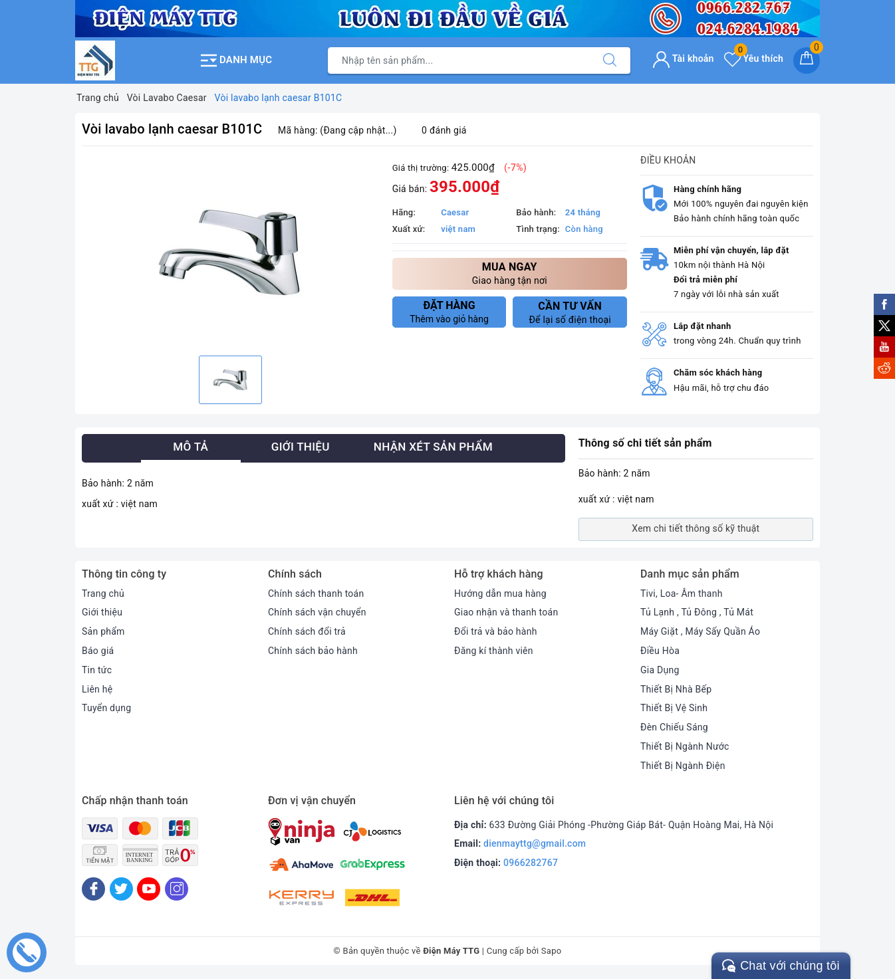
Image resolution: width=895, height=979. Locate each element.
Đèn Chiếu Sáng (674, 727)
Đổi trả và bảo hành (495, 631)
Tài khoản (683, 58)
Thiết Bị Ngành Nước (684, 746)
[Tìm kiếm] (609, 60)
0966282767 (530, 862)
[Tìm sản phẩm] (459, 60)
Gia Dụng (660, 670)
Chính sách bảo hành (313, 650)
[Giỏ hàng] (806, 60)
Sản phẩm (103, 631)
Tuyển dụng (106, 708)
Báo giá (98, 650)
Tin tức (97, 670)
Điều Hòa (660, 650)
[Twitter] (121, 889)
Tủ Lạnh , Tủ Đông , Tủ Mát (696, 612)
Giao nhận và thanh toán (506, 612)
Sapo (551, 951)
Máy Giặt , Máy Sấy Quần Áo (700, 631)
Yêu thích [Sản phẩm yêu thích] (753, 58)
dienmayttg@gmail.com (534, 843)
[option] (230, 253)
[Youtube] (148, 889)
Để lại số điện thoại (570, 312)
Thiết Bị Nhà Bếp (675, 689)
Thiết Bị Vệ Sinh (673, 708)
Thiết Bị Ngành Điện (682, 765)
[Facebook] (93, 889)
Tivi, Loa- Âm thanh (681, 593)
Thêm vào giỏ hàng (449, 311)
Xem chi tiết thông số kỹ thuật (695, 528)
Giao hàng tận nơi (510, 273)
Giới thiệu (102, 612)
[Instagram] (176, 889)
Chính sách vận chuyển (317, 612)
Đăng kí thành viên (493, 650)
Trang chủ (103, 593)
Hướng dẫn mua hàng (500, 593)
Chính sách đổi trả (307, 631)
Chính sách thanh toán (316, 593)
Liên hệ (97, 689)
